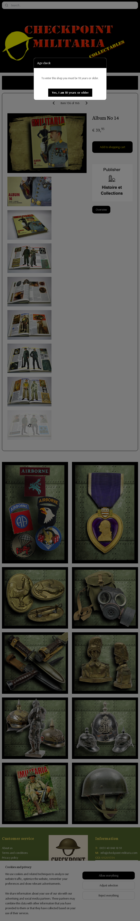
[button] (70, 93)
